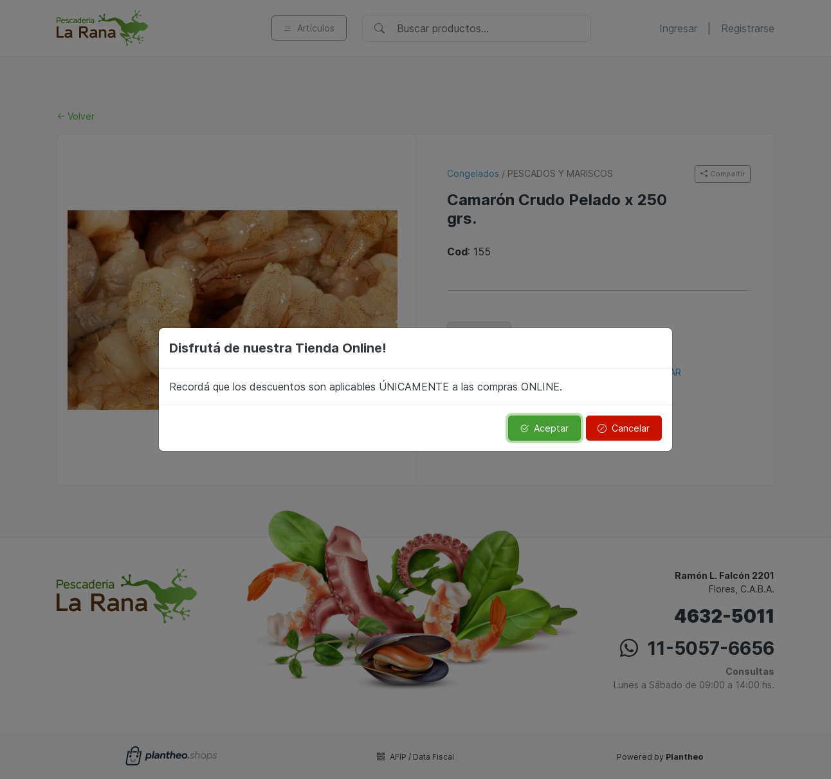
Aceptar (544, 428)
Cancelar (624, 428)
